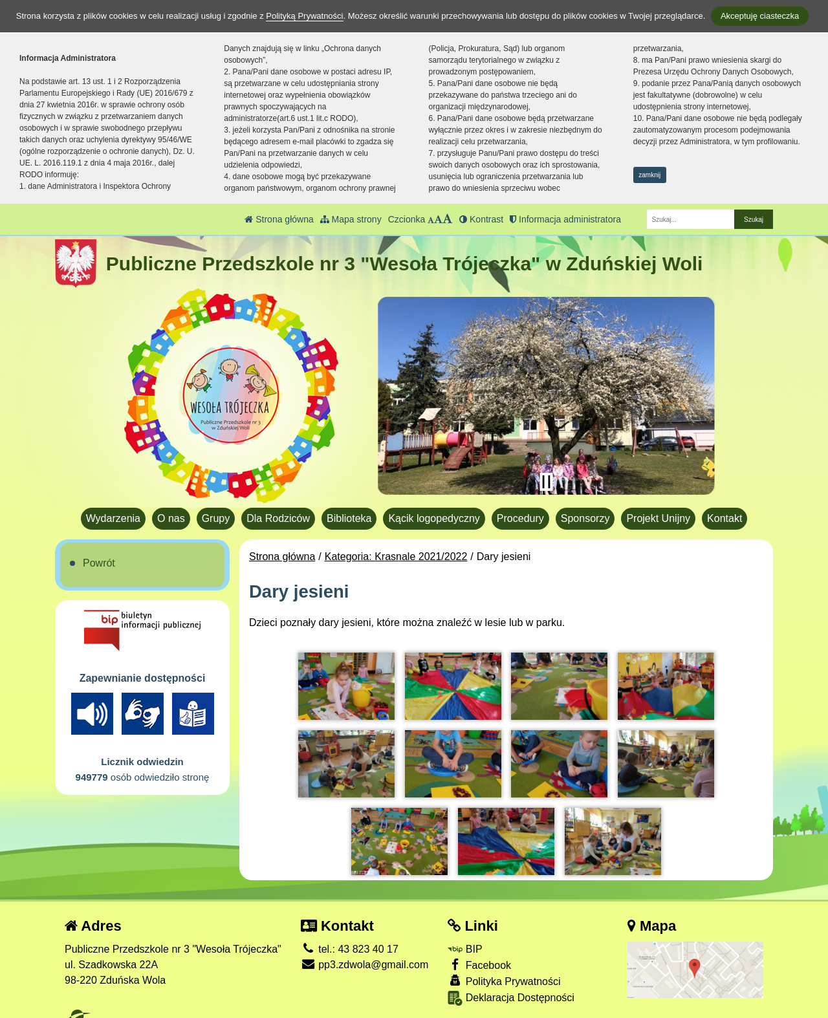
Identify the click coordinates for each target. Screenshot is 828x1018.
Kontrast (481, 219)
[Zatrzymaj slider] (546, 481)
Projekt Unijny (658, 518)
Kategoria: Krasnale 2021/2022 (396, 556)
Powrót (99, 563)
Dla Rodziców (278, 518)
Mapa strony (351, 219)
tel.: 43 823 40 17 (349, 940)
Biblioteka (349, 518)
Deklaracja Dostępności (511, 990)
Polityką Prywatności (304, 16)
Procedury (520, 518)
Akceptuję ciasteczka (760, 16)
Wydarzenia (113, 518)
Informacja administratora (565, 219)
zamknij (649, 175)
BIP (465, 940)
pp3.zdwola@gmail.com (365, 956)
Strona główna (279, 219)
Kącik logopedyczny (433, 518)
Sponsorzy (585, 518)
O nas (171, 518)
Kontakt (724, 518)
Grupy (216, 518)
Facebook (479, 956)
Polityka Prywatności (504, 972)
